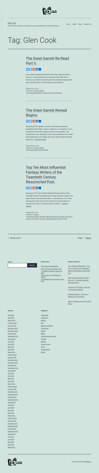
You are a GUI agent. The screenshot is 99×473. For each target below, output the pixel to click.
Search (10, 262)
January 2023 (12, 421)
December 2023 (13, 392)
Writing (43, 352)
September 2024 (13, 368)
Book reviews (34, 150)
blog (79, 24)
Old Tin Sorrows (57, 93)
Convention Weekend (76, 290)
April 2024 (11, 381)
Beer (42, 323)
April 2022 (11, 445)
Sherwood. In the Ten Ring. (76, 297)
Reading (41, 90)
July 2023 (11, 405)
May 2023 (11, 410)
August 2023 (12, 402)
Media (43, 334)
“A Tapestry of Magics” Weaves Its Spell (51, 272)
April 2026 (11, 318)
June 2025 (11, 344)
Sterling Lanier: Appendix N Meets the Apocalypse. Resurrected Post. (79, 271)
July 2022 (11, 437)
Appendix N (44, 318)
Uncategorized (45, 349)
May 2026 (11, 315)
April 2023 (11, 413)
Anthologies (44, 315)
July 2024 (11, 373)
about (74, 24)
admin (70, 301)
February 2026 (12, 323)
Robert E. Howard (62, 219)
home (68, 24)
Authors (36, 90)
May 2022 (11, 442)
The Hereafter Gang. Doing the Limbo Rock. (52, 280)
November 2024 (13, 363)
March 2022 (11, 447)
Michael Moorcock (51, 219)
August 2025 (12, 339)
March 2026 (11, 320)
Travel (43, 347)
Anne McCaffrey (34, 216)
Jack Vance (43, 219)
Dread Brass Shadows (36, 93)
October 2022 (12, 429)
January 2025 (12, 357)
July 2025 (11, 341)
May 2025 (11, 347)
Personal (43, 339)
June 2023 (11, 408)
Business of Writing (47, 326)
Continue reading (40, 140)
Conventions (45, 328)
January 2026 (12, 326)
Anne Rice (42, 216)
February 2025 (12, 355)
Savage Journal (45, 344)
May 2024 (11, 378)
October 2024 (12, 365)
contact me (87, 24)
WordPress (87, 461)
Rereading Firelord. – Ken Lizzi (77, 294)
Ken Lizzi (12, 23)
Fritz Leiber (61, 216)
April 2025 (11, 349)
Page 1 (81, 238)
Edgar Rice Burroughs (52, 216)
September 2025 (13, 336)
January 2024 (12, 389)
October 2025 (12, 334)
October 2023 (12, 397)
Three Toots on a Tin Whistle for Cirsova (51, 276)
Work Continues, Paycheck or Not (51, 269)
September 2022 (13, 431)
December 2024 (13, 360)
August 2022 (12, 434)
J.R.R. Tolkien (35, 219)
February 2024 (12, 386)
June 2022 (11, 439)
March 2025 (11, 352)
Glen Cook (50, 93)
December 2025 (13, 328)
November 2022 (13, 426)
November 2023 (13, 394)
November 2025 (13, 331)
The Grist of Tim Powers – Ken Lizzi (79, 287)
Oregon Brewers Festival (48, 336)
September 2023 (13, 400)
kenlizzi (43, 331)
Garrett (45, 93)
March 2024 (11, 384)
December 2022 (13, 423)
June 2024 (11, 376)
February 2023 (12, 418)
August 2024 (12, 371)
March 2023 (11, 415)
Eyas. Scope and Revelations (50, 266)
